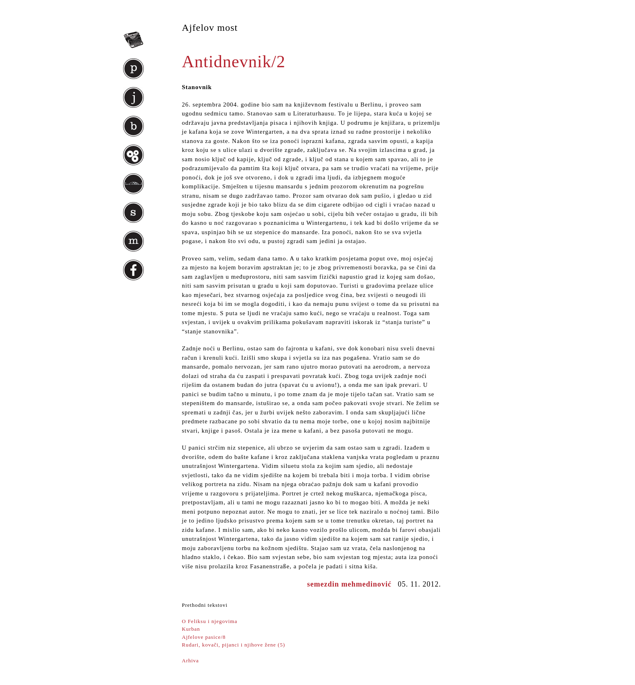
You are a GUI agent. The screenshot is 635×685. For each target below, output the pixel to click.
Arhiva (190, 660)
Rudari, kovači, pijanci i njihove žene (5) (233, 645)
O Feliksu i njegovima (209, 621)
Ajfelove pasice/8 (204, 637)
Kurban (191, 629)
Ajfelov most (210, 27)
